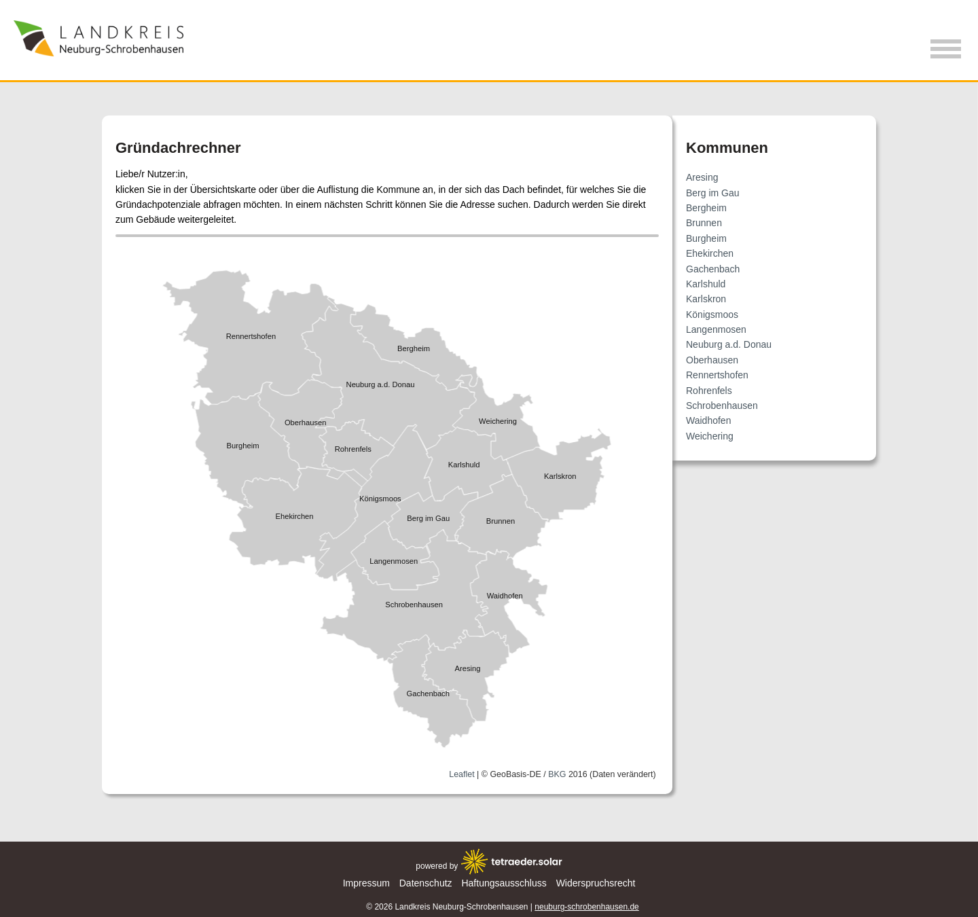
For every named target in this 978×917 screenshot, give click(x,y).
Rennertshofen (717, 375)
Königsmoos (712, 314)
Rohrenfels (709, 390)
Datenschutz (425, 883)
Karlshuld (705, 283)
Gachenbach (713, 269)
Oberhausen (712, 360)
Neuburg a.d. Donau (729, 344)
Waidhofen (708, 420)
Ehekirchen (710, 253)
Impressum (366, 883)
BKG (557, 773)
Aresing (702, 177)
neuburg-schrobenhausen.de (586, 907)
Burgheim (706, 238)
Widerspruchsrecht (596, 883)
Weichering (710, 436)
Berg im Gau (713, 192)
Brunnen (704, 222)
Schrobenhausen (722, 405)
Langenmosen (716, 329)
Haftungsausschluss (503, 883)
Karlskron (706, 298)
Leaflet (461, 773)
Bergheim (706, 207)
